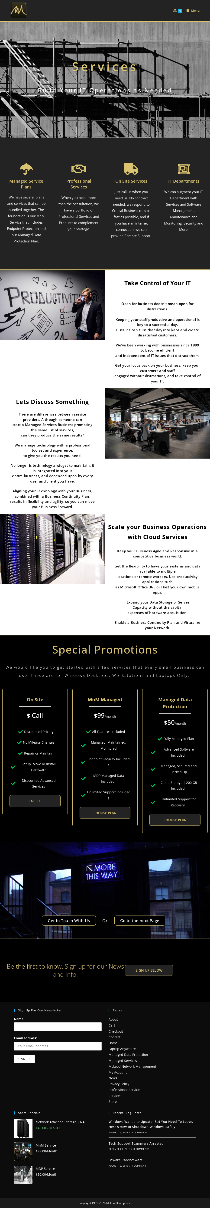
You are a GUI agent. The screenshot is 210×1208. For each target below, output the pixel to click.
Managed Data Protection (128, 1054)
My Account (118, 1072)
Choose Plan (105, 813)
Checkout (116, 1031)
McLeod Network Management (132, 1066)
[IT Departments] (184, 169)
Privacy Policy (119, 1084)
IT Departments (183, 181)
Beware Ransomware (126, 1160)
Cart (112, 1025)
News (113, 1078)
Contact (114, 1037)
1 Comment (139, 1165)
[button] (149, 970)
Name (18, 1019)
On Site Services (131, 181)
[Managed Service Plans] (26, 169)
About (113, 1019)
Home (113, 1043)
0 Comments (141, 1149)
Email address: (25, 1038)
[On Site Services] (131, 169)
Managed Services (123, 1060)
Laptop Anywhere (122, 1049)
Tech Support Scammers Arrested (136, 1143)
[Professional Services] (78, 169)
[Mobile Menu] (191, 10)
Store (113, 1101)
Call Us (35, 801)
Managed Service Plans (26, 184)
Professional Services (78, 184)
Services (115, 1096)
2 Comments (139, 1132)
